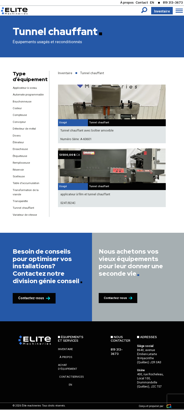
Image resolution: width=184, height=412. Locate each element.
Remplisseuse (22, 166)
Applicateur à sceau (26, 88)
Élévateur (19, 146)
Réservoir (19, 173)
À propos (121, 3)
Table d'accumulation (27, 186)
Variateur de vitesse (26, 218)
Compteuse (21, 119)
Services (78, 380)
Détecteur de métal (25, 132)
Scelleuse (19, 180)
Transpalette (21, 204)
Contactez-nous (34, 301)
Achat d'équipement (67, 370)
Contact (137, 3)
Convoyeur (20, 126)
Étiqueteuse (21, 159)
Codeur (18, 112)
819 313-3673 (172, 3)
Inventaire (162, 11)
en (70, 388)
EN (148, 3)
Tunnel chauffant (24, 211)
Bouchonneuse (23, 105)
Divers (17, 139)
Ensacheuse (21, 153)
